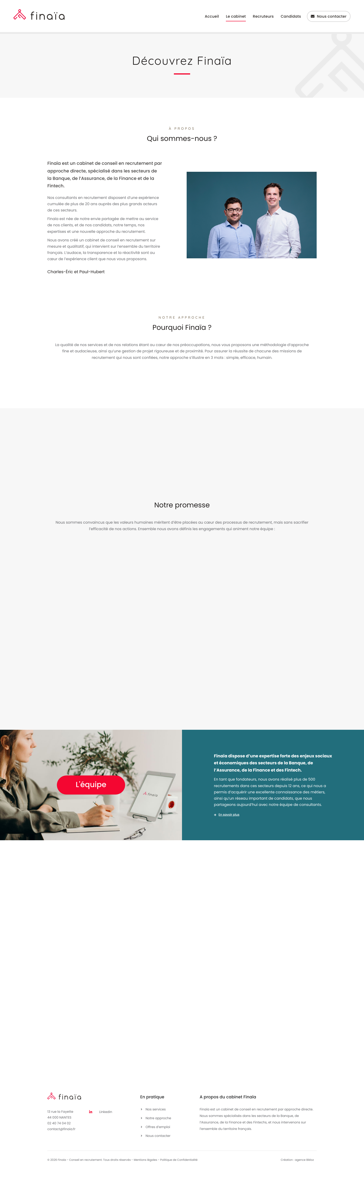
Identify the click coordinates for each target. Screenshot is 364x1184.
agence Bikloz (304, 1175)
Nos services (156, 1124)
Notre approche (158, 1132)
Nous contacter (158, 1150)
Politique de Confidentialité (179, 1175)
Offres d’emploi (158, 1141)
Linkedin (105, 1126)
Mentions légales (145, 1175)
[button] (273, 829)
